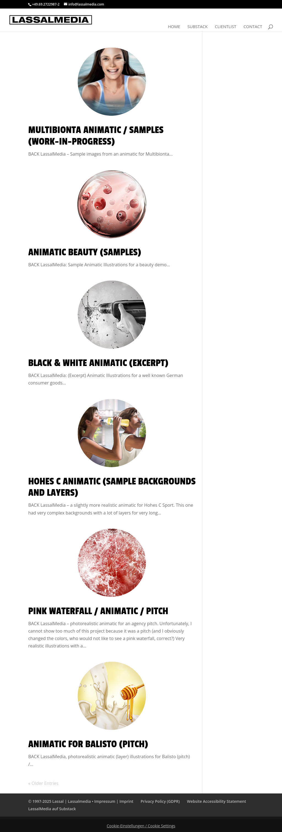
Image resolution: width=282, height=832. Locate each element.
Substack (197, 27)
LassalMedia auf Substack (52, 808)
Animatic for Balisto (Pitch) (88, 744)
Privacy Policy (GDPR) (160, 801)
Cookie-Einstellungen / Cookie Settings (141, 825)
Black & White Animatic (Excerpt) (98, 363)
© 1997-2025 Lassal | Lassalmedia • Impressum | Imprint (80, 801)
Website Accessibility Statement (216, 801)
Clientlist (225, 27)
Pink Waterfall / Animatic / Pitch (98, 611)
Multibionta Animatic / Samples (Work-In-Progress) (95, 135)
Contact (252, 27)
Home (174, 27)
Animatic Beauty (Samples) (84, 252)
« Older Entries (43, 783)
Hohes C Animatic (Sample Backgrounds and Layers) (112, 487)
